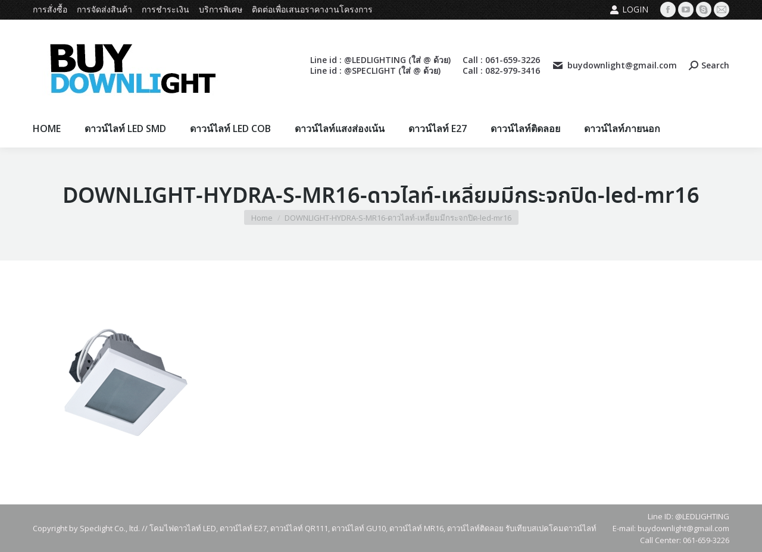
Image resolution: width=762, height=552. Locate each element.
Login (629, 9)
